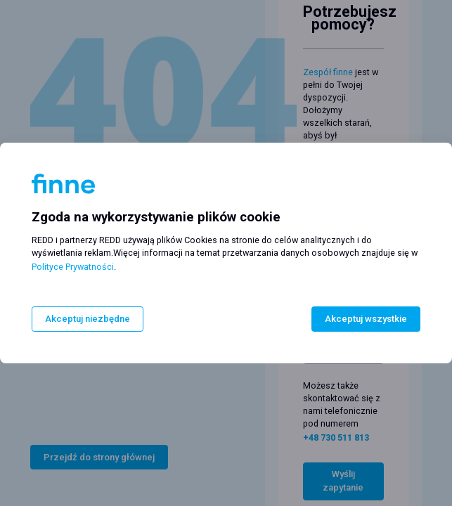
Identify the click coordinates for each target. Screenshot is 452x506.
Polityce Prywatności (73, 267)
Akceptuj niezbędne (87, 318)
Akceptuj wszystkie (366, 318)
